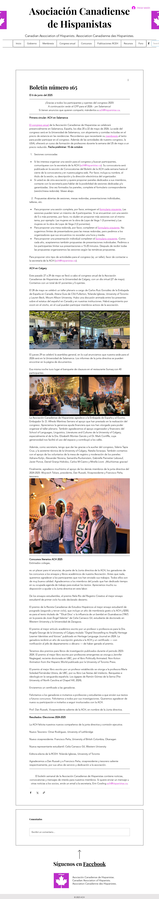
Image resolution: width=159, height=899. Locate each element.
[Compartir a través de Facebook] (30, 792)
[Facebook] (148, 43)
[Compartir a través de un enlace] (44, 792)
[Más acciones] (128, 79)
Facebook (94, 863)
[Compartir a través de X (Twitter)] (37, 792)
